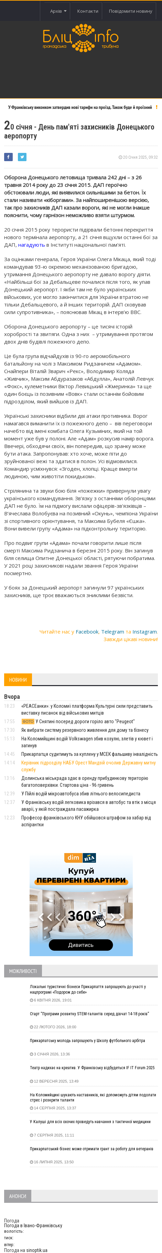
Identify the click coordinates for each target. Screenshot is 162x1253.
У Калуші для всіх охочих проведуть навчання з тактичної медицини (90, 1121)
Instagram (144, 631)
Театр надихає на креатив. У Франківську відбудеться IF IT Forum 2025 (92, 1067)
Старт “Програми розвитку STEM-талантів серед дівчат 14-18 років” (89, 1013)
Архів (58, 11)
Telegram (112, 631)
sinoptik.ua (36, 1250)
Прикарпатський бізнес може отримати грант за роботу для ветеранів (91, 1148)
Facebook (87, 631)
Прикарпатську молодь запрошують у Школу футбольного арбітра (87, 1040)
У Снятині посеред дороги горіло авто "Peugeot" (78, 721)
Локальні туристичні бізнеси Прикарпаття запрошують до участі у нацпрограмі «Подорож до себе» (88, 989)
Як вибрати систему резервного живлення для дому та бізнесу (85, 730)
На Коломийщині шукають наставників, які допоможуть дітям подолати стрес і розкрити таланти (93, 1098)
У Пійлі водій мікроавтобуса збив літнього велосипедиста (80, 793)
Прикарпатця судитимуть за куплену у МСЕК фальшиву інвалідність (89, 754)
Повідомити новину (130, 11)
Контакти (87, 11)
